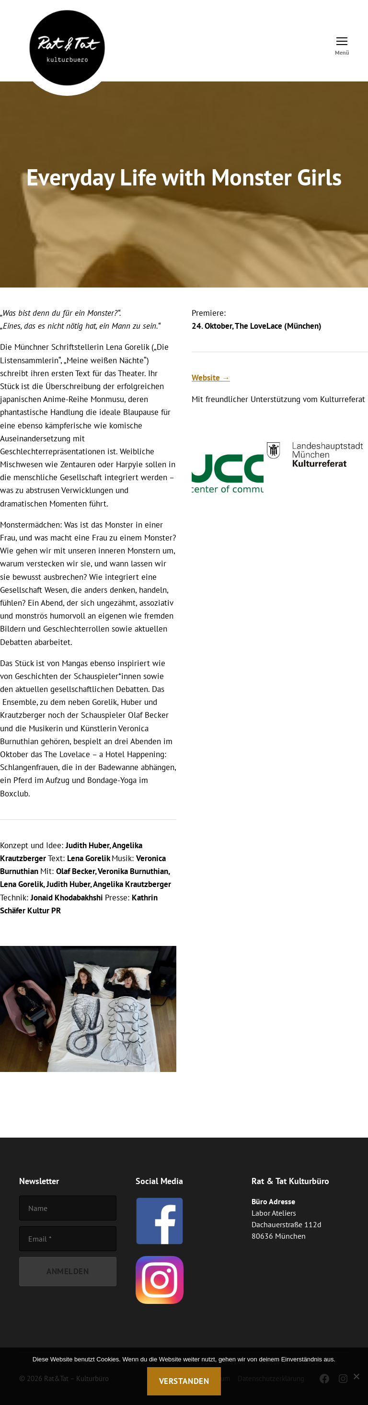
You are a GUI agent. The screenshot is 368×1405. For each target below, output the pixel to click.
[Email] (67, 1238)
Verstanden (184, 1381)
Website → (211, 377)
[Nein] (356, 1376)
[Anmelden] (67, 1271)
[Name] (67, 1208)
